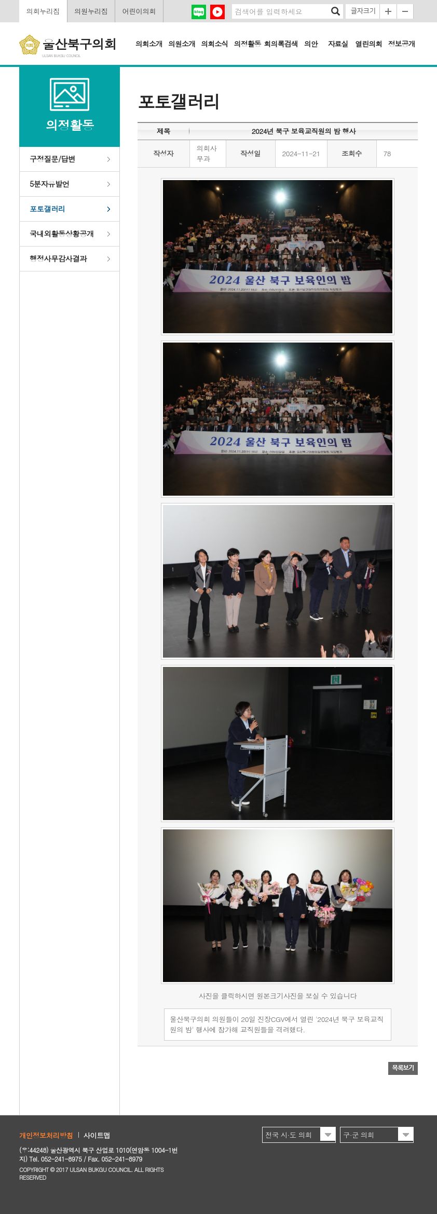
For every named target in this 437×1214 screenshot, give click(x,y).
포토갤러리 (47, 208)
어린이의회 (139, 11)
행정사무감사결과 (58, 258)
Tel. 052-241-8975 (55, 1158)
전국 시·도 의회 (288, 1135)
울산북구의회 (79, 44)
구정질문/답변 (52, 159)
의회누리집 (43, 11)
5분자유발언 (49, 184)
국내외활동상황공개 (62, 233)
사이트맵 (97, 1135)
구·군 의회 (358, 1135)
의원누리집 (91, 11)
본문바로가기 (0, 0)
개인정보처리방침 (46, 1135)
